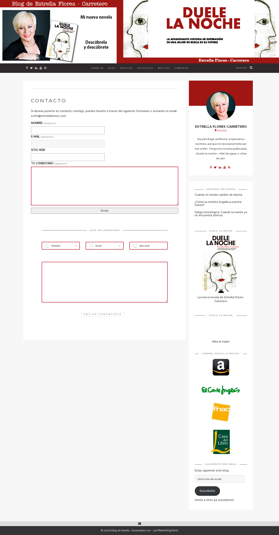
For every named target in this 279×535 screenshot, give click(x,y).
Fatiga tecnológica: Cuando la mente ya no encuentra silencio (221, 214)
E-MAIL (42, 136)
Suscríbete (207, 491)
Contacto (182, 68)
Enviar (104, 210)
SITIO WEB (38, 150)
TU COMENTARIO (49, 163)
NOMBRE (43, 123)
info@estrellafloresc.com (49, 115)
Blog (112, 68)
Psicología (145, 68)
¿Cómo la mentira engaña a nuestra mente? (218, 203)
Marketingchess (168, 530)
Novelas (126, 68)
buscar (241, 68)
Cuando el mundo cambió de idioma (218, 194)
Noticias (164, 68)
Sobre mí (97, 68)
